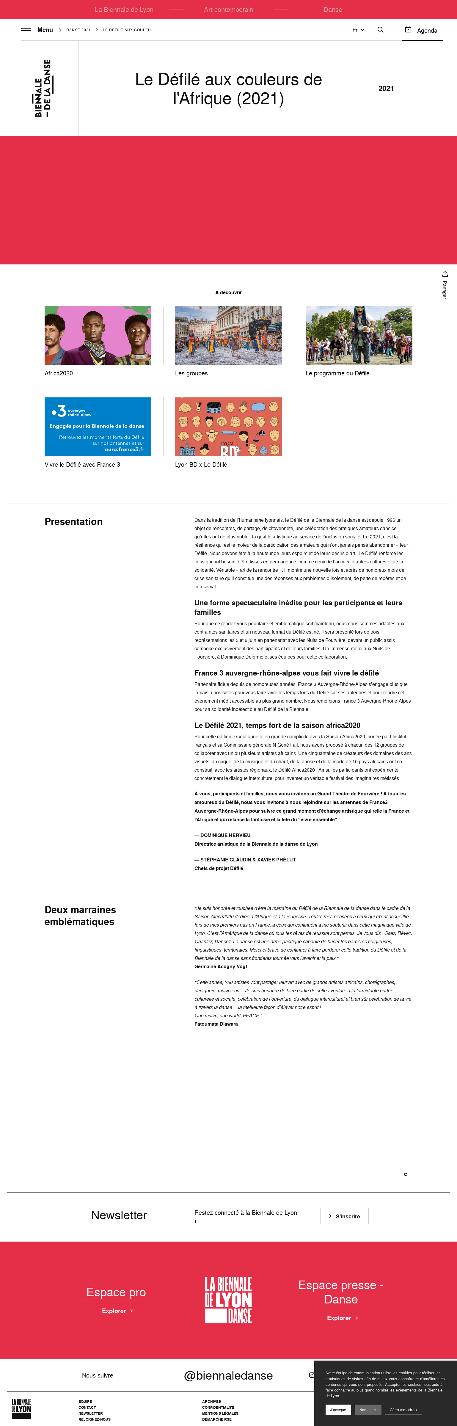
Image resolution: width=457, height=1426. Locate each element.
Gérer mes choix (403, 1409)
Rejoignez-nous (94, 1419)
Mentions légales (220, 1413)
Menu (37, 30)
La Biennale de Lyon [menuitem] (124, 9)
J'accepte (338, 1409)
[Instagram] (312, 1375)
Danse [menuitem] (332, 9)
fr (359, 30)
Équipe (85, 1401)
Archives (211, 1401)
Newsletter (90, 1413)
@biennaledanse (228, 1375)
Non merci (368, 1409)
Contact (87, 1407)
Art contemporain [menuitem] (228, 9)
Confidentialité (218, 1407)
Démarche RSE (217, 1419)
